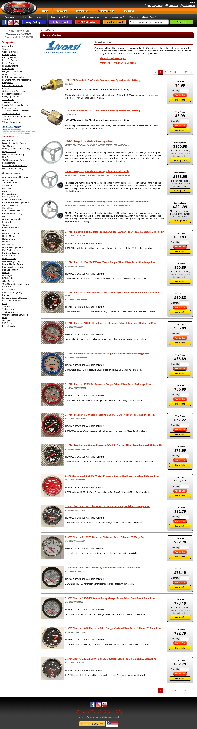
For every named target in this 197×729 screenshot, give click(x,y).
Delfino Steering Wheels (13, 219)
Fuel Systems (8, 68)
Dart (4, 216)
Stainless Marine (9, 309)
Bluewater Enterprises (12, 199)
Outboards (7, 88)
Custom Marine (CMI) (12, 213)
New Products (8, 157)
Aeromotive (7, 180)
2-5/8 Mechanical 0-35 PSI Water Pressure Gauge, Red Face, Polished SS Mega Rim (112, 475)
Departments (82, 11)
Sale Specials (8, 99)
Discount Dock (9, 140)
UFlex (4, 317)
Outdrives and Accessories (14, 91)
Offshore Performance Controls (118, 62)
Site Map (97, 712)
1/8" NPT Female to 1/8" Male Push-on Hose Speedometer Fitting (102, 110)
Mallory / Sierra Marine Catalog (16, 148)
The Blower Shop (10, 312)
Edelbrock (6, 222)
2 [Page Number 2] (166, 72)
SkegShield (7, 306)
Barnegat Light (9, 194)
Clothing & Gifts (9, 54)
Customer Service (106, 11)
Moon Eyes (7, 275)
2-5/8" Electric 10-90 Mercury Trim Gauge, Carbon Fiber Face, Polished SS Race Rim (113, 628)
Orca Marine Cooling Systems (15, 284)
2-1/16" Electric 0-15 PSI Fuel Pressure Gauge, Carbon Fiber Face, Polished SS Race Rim (114, 231)
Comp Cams (7, 208)
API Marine (7, 185)
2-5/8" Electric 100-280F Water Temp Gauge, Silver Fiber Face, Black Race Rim (110, 598)
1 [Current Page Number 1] (161, 73)
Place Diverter (8, 289)
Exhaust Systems (10, 66)
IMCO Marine (8, 244)
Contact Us (173, 5)
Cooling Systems (9, 57)
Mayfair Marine (9, 151)
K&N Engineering (10, 250)
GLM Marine (8, 146)
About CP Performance (86, 710)
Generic (5, 225)
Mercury (6, 272)
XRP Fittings (7, 323)
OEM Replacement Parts (13, 160)
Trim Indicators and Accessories (16, 116)
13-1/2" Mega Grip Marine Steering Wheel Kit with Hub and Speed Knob (106, 201)
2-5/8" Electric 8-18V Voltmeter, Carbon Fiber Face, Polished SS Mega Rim (107, 506)
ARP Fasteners (8, 188)
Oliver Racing (8, 281)
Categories (62, 11)
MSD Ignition (8, 278)
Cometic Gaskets (10, 205)
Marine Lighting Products (13, 264)
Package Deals (8, 163)
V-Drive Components (11, 122)
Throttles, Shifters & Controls (15, 110)
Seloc (4, 303)
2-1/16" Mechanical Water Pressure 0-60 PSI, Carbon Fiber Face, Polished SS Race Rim (114, 445)
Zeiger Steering (9, 326)
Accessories (7, 46)
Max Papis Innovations (12, 267)
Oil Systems (7, 82)
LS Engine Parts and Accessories (16, 80)
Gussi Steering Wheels (12, 233)
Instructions (87, 712)
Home (45, 11)
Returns (100, 710)
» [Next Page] (192, 73)
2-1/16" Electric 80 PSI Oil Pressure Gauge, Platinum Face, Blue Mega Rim (107, 353)
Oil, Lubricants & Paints (12, 85)
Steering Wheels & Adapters (15, 105)
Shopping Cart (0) (155, 5)
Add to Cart (180, 95)
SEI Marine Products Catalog (15, 165)
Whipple (6, 320)
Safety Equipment (10, 96)
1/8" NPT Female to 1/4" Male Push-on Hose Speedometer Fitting (102, 80)
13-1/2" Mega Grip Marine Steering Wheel (89, 141)
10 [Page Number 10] (187, 72)
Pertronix (6, 286)
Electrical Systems (10, 60)
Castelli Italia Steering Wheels (15, 202)
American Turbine (10, 182)
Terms (107, 710)
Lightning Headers (10, 253)
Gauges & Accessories (12, 71)
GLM (4, 230)
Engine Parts (8, 63)
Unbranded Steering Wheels (15, 315)
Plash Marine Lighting (12, 292)
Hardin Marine (9, 236)
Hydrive (6, 241)
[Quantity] (184, 90)
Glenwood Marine (10, 227)
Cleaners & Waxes (10, 52)
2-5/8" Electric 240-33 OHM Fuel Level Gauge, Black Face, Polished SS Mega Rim (110, 658)
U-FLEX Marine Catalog (12, 168)
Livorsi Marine (8, 255)
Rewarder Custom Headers (14, 298)
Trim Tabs (6, 119)
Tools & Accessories (11, 113)
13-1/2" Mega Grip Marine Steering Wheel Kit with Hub (97, 171)
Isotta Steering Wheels (12, 247)
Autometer (7, 191)
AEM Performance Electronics (15, 177)
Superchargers (9, 108)
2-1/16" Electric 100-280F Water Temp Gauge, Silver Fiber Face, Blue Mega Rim (110, 262)
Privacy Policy (108, 712)
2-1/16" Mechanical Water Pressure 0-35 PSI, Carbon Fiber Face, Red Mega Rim (110, 414)
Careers (78, 712)
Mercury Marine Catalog (13, 154)
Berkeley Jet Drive (10, 196)
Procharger (7, 295)
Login (192, 2)
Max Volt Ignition (10, 270)
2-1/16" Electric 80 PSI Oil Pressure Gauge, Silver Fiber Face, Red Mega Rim (108, 384)
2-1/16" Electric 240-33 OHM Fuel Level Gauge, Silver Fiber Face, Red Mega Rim (110, 322)
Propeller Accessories (12, 94)
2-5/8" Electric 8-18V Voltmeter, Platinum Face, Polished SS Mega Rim (105, 537)
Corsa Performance (11, 210)
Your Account (189, 5)
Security (119, 712)
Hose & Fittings (9, 74)
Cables (5, 49)
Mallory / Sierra (9, 258)
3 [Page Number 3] (171, 72)
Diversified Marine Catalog (14, 143)
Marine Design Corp (11, 261)
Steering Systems (10, 102)
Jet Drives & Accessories (13, 77)
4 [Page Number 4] (176, 72)
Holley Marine (8, 239)
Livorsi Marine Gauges (113, 58)
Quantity (175, 90)
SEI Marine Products (11, 300)
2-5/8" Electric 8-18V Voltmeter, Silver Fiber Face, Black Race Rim (103, 567)
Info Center (128, 11)
